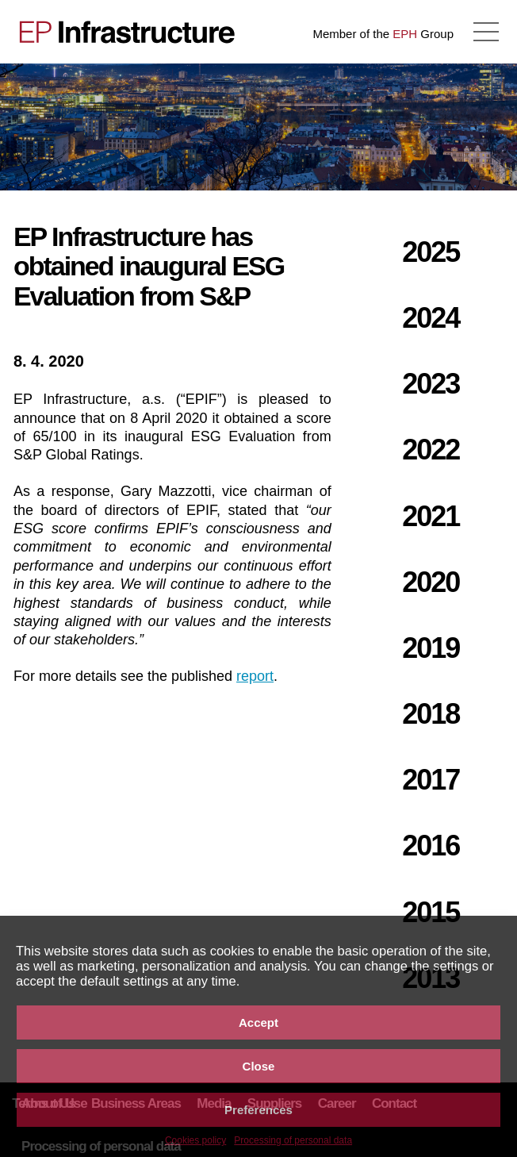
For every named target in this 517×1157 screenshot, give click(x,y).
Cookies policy (195, 1140)
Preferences (258, 1110)
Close (259, 1066)
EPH (405, 33)
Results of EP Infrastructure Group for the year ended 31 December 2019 (59, 127)
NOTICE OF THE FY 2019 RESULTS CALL (457, 127)
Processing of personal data (293, 1140)
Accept (258, 1022)
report (255, 676)
